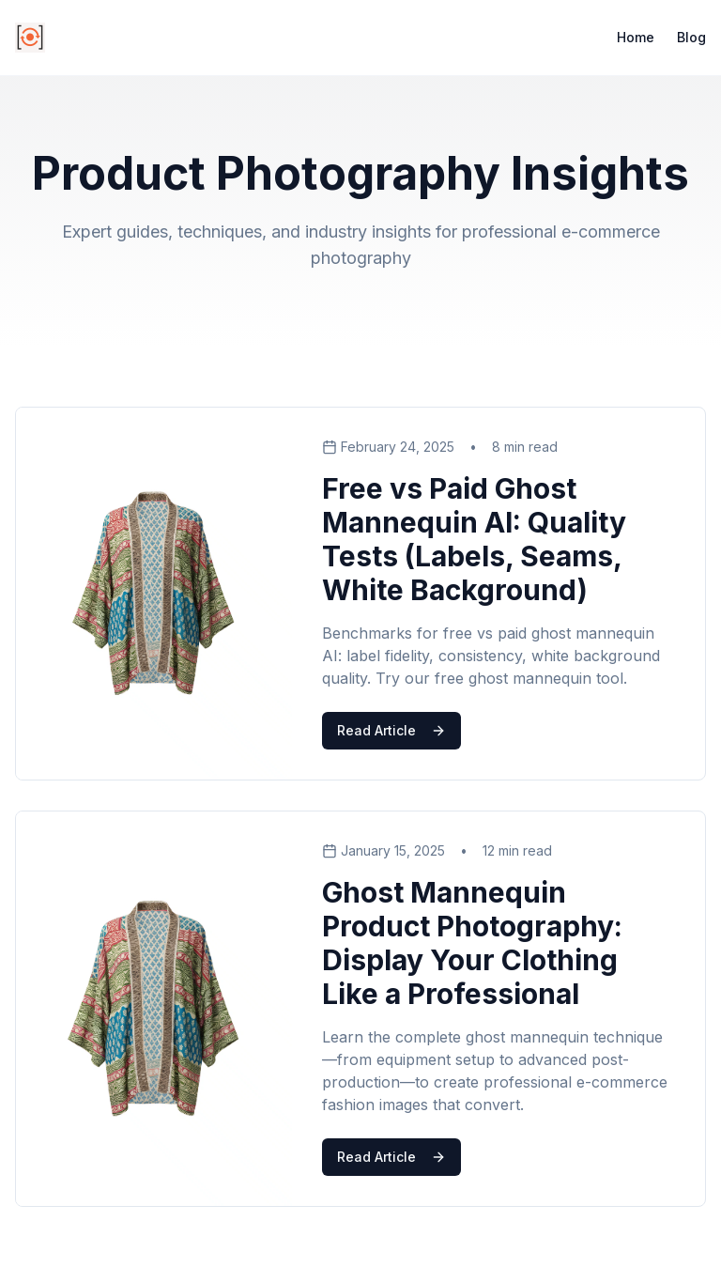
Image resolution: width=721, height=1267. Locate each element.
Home (635, 37)
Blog (691, 37)
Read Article (391, 730)
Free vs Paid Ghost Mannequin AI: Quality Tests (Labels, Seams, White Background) (474, 539)
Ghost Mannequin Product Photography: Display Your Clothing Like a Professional (472, 943)
